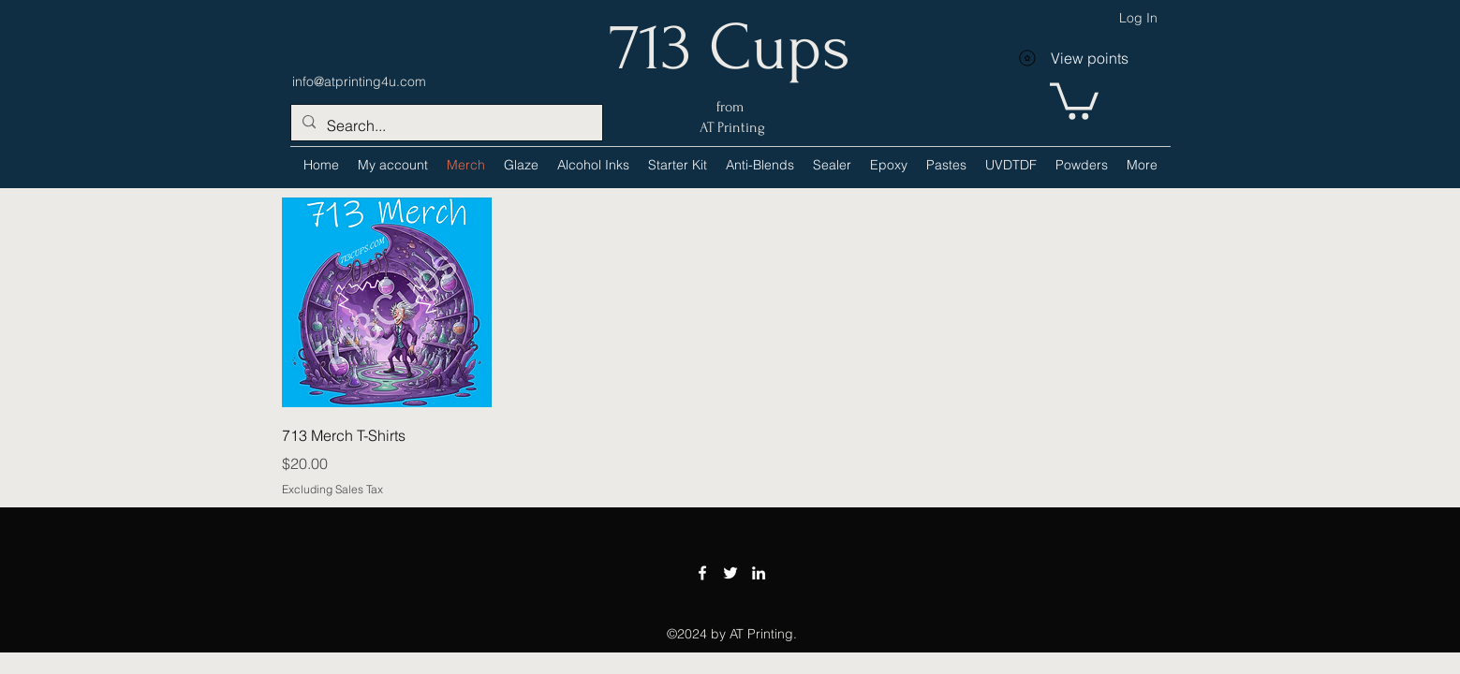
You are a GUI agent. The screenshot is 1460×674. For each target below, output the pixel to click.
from (730, 106)
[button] (593, 165)
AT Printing (730, 127)
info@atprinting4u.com (359, 81)
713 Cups (730, 47)
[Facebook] (702, 573)
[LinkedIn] (758, 573)
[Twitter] (730, 573)
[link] (1074, 99)
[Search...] (445, 125)
